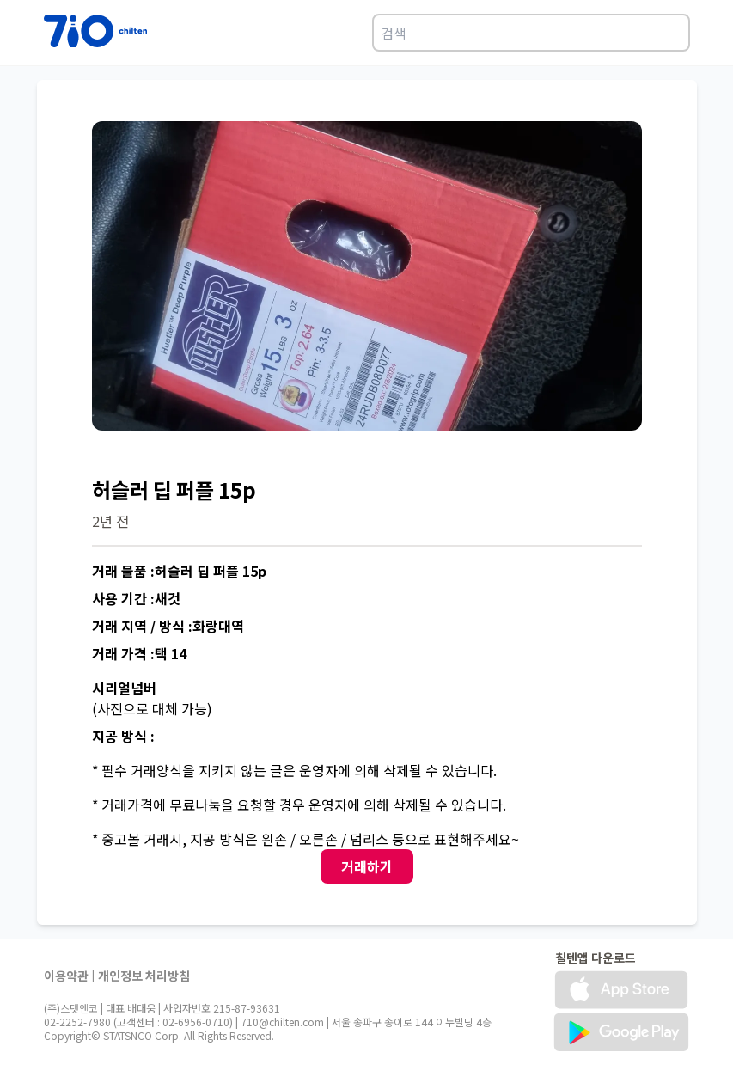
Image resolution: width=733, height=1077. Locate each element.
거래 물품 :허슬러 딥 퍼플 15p (179, 570)
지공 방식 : (123, 735)
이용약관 (66, 975)
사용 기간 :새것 (136, 598)
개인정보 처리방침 (144, 975)
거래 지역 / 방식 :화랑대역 (168, 625)
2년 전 (110, 521)
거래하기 (367, 866)
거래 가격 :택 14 (139, 653)
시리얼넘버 (124, 687)
